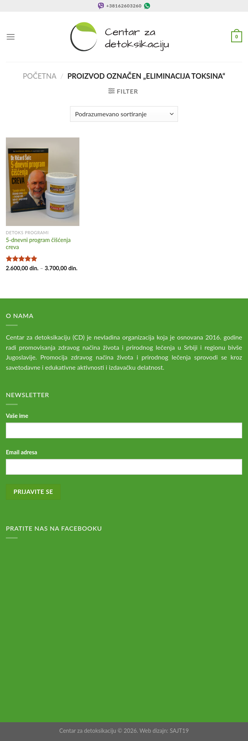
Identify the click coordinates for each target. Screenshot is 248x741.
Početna (39, 76)
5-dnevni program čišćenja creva (38, 244)
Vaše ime (17, 415)
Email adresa (21, 452)
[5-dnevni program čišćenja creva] (42, 181)
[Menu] (10, 36)
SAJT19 (179, 730)
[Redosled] (124, 114)
